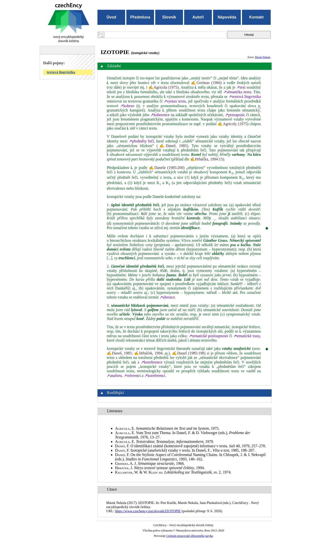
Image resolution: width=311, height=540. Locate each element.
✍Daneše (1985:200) (167, 168)
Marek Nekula (262, 57)
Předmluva (140, 17)
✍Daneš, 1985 (172, 146)
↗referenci (132, 375)
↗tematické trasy (246, 336)
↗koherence (160, 115)
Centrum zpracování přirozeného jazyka (189, 536)
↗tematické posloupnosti (208, 336)
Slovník (169, 17)
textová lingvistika (61, 72)
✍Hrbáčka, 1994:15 (206, 159)
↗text (240, 87)
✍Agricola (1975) (163, 87)
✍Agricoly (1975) (233, 124)
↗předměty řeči (141, 141)
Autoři (198, 17)
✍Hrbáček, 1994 (148, 353)
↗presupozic (235, 115)
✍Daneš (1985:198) (189, 353)
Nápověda (227, 17)
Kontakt (256, 17)
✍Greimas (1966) (206, 83)
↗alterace (167, 297)
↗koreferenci (154, 375)
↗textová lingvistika (245, 96)
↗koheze (127, 106)
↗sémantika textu (237, 92)
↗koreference (152, 362)
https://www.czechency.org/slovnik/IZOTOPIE (148, 511)
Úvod (111, 17)
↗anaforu (114, 375)
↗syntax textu (175, 101)
